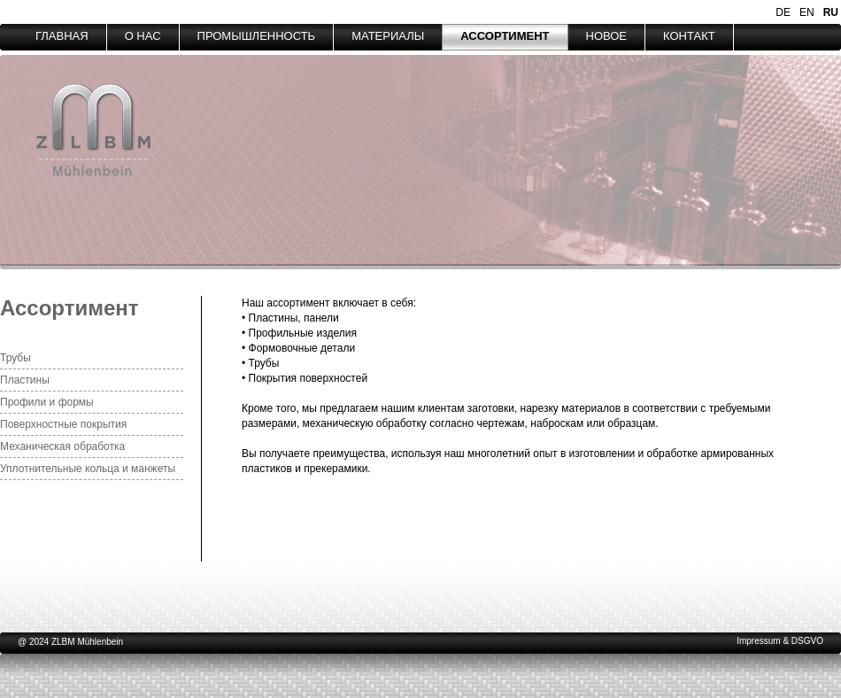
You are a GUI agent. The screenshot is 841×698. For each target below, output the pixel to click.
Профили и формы (47, 402)
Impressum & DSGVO (780, 641)
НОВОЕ (607, 36)
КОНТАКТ (689, 36)
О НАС (143, 36)
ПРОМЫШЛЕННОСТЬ (256, 36)
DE (783, 12)
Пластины (25, 380)
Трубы (15, 358)
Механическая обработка (62, 446)
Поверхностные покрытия (63, 424)
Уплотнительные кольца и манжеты (87, 468)
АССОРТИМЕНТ (504, 36)
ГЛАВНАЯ (62, 36)
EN (806, 12)
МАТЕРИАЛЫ (387, 36)
